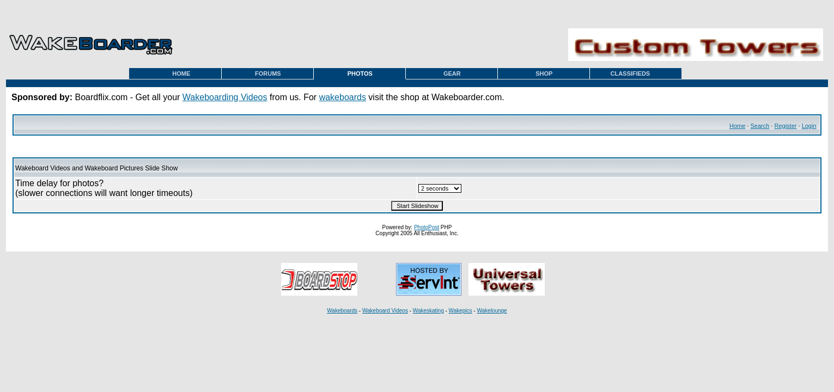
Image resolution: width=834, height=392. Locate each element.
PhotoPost (426, 227)
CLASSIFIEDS (630, 73)
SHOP (543, 73)
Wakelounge (492, 311)
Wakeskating (428, 311)
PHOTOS (360, 73)
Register (785, 125)
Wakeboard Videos (385, 311)
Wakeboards (342, 311)
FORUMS (268, 73)
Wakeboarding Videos (224, 97)
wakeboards (342, 97)
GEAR (452, 73)
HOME (181, 73)
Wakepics (460, 311)
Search (759, 125)
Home (737, 125)
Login (809, 125)
